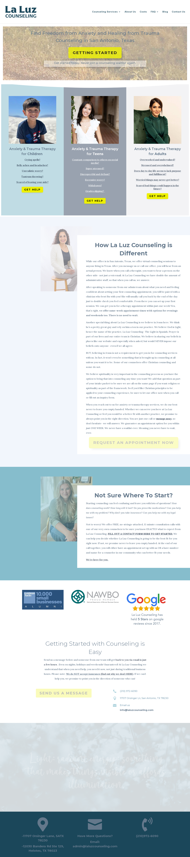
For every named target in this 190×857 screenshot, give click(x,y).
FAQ (153, 12)
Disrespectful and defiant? (95, 174)
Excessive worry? (95, 179)
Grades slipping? (95, 191)
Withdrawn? (95, 185)
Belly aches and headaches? (32, 165)
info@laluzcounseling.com (137, 710)
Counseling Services (105, 12)
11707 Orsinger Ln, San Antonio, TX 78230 (144, 698)
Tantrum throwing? (32, 176)
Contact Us (178, 12)
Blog (165, 12)
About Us (130, 12)
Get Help (32, 189)
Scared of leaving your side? (32, 182)
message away (164, 418)
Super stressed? (95, 168)
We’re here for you (97, 559)
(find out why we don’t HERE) (117, 673)
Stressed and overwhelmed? (157, 165)
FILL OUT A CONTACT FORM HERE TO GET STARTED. (140, 533)
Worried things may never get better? (157, 179)
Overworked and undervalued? (157, 159)
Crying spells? (32, 159)
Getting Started (95, 52)
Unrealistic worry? (32, 170)
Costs (143, 12)
